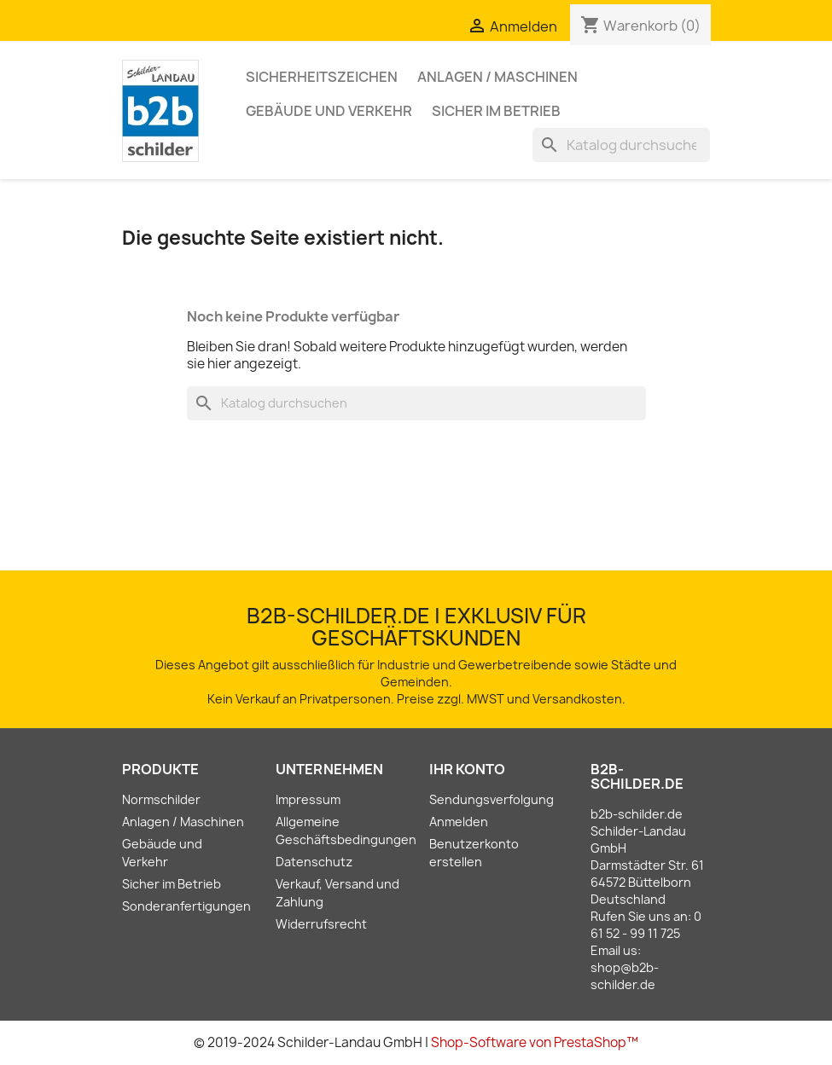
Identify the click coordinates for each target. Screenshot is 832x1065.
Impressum (308, 799)
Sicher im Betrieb (496, 110)
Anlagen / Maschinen (497, 76)
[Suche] (621, 145)
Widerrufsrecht (321, 924)
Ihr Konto (467, 769)
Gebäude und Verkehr (329, 110)
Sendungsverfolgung (491, 799)
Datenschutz (314, 862)
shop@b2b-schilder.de (625, 976)
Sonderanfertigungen (186, 906)
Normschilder (161, 799)
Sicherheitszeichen (322, 76)
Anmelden (458, 821)
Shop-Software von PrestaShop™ (534, 1042)
